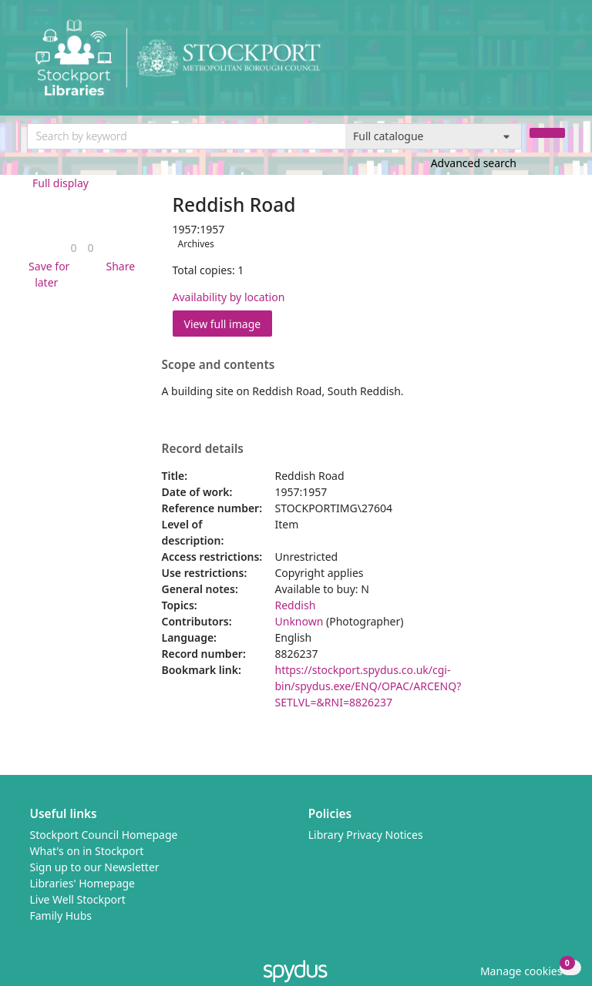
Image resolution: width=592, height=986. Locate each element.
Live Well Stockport (78, 899)
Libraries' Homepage (83, 883)
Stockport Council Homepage (104, 834)
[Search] (547, 133)
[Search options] (433, 136)
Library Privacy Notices (365, 834)
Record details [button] (203, 449)
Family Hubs (61, 915)
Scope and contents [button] (218, 365)
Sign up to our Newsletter (95, 867)
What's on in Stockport (87, 850)
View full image (222, 324)
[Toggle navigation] (557, 63)
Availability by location (229, 297)
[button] (47, 274)
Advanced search (473, 163)
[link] (73, 247)
